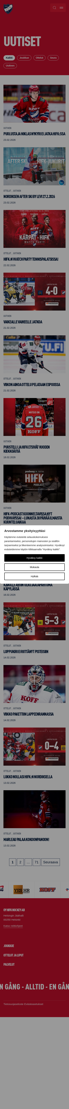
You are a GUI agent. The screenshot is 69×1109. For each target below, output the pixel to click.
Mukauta (34, 567)
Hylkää (34, 576)
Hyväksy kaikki (34, 558)
